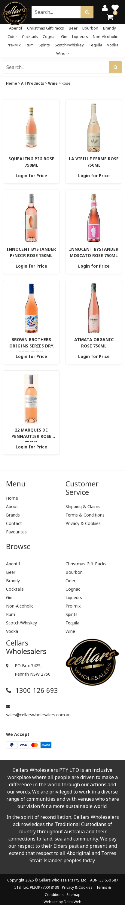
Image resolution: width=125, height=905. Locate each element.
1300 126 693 (32, 690)
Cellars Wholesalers (56, 880)
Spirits (44, 45)
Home (11, 83)
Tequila (95, 45)
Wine (63, 53)
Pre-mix (14, 45)
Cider (12, 36)
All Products (32, 83)
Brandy (109, 28)
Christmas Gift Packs (45, 28)
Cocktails (30, 36)
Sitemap (73, 894)
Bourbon (90, 28)
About (12, 506)
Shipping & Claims (83, 506)
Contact (14, 523)
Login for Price (31, 175)
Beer (73, 28)
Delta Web (72, 901)
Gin (64, 36)
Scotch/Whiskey (69, 45)
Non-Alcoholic (105, 36)
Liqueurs (80, 36)
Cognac (49, 36)
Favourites (16, 532)
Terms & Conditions (85, 515)
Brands (13, 515)
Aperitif (15, 28)
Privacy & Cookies (83, 523)
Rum (30, 45)
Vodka (112, 45)
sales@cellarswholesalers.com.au (32, 711)
